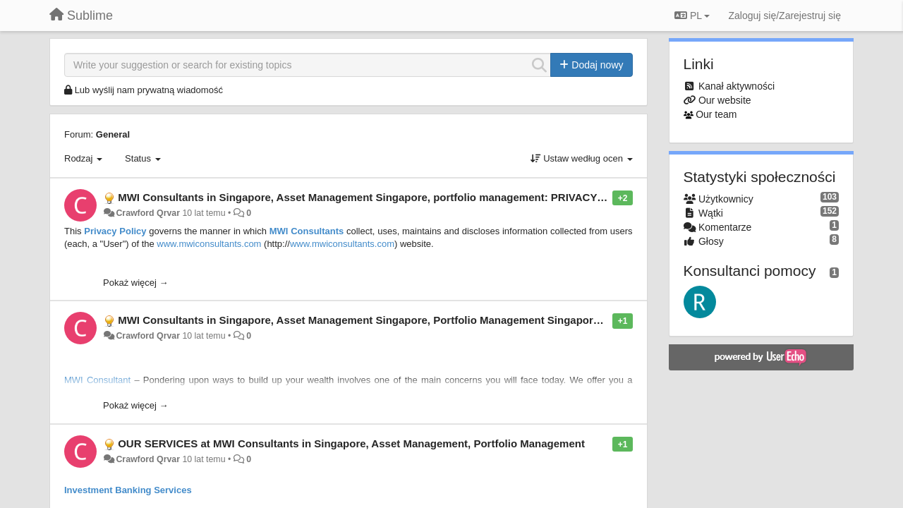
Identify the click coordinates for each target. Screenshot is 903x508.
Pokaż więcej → (135, 282)
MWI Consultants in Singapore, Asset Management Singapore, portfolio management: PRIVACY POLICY (378, 197)
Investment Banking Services (128, 490)
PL (692, 15)
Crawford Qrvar (148, 213)
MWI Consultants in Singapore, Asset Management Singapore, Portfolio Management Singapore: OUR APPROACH (405, 320)
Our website (724, 100)
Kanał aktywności (736, 86)
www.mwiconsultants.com (209, 243)
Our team (716, 114)
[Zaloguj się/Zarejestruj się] (784, 16)
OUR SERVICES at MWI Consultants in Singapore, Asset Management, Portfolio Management (351, 443)
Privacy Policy (115, 231)
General (113, 134)
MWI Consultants (306, 231)
